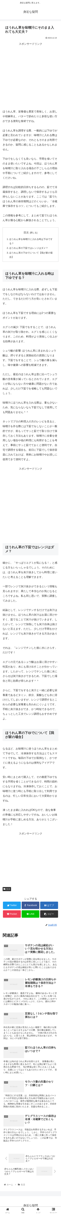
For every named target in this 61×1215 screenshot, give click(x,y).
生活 (7, 889)
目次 (26, 232)
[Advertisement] (30, 77)
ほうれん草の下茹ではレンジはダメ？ (28, 248)
